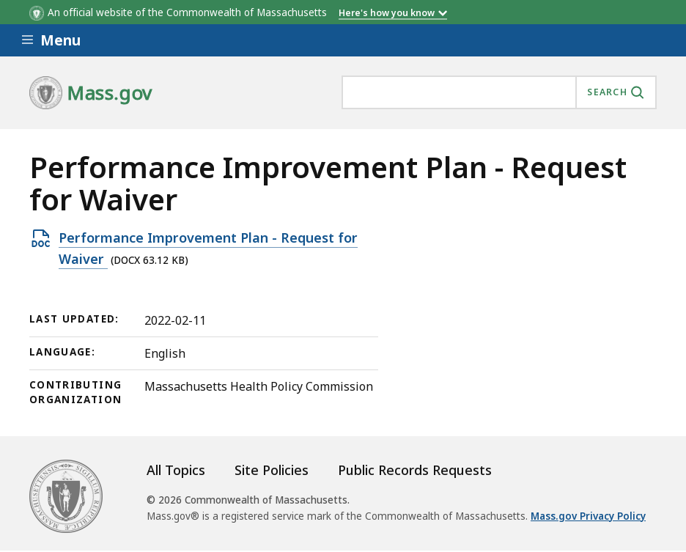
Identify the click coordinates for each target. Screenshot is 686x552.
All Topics (176, 470)
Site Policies (272, 470)
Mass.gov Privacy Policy (588, 516)
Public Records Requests (415, 470)
